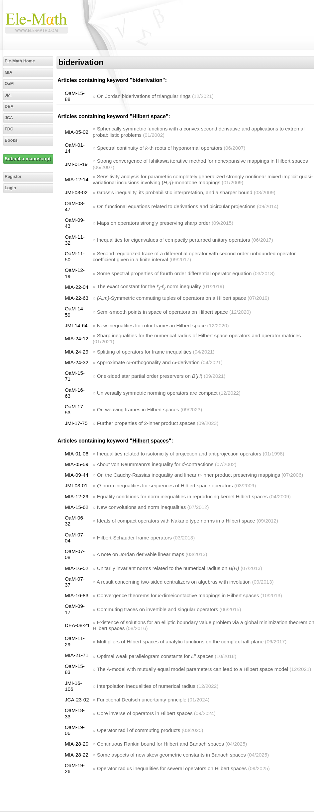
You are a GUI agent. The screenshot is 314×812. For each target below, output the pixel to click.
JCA (9, 118)
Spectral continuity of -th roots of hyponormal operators (159, 148)
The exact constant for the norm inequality (149, 286)
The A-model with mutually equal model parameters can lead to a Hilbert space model (192, 669)
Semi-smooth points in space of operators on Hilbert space (162, 312)
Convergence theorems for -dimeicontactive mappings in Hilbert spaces (178, 595)
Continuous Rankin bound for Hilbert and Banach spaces (160, 744)
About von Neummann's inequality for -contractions (155, 464)
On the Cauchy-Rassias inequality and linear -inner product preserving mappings (188, 475)
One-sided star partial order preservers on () (149, 376)
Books (11, 140)
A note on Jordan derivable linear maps (140, 554)
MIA (8, 72)
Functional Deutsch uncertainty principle (141, 699)
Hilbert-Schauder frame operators (134, 537)
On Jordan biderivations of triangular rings (144, 96)
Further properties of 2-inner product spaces (146, 423)
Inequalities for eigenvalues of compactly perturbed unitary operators (173, 240)
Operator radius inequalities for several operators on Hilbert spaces (172, 768)
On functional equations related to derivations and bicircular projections (176, 206)
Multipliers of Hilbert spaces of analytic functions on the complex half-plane (180, 641)
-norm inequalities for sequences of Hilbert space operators (165, 485)
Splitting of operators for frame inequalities (144, 352)
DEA (9, 106)
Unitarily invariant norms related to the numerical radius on (168, 568)
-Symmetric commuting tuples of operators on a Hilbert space (171, 298)
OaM (9, 83)
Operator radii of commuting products (138, 730)
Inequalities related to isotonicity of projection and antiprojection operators (179, 453)
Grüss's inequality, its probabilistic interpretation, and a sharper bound (175, 192)
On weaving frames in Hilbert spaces (138, 409)
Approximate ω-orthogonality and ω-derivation (148, 362)
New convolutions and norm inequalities (141, 507)
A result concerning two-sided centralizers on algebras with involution (174, 582)
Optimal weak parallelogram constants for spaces (155, 656)
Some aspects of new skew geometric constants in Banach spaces (171, 755)
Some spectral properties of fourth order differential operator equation (174, 273)
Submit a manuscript (28, 158)
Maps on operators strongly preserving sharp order (153, 223)
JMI (8, 95)
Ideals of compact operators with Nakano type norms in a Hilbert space (176, 521)
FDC (9, 129)
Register (13, 176)
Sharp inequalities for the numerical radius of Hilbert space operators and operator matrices (199, 335)
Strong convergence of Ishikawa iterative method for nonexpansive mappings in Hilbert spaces (202, 161)
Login (10, 188)
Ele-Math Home (20, 61)
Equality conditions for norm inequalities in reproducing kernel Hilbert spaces (182, 496)
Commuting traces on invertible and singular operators (157, 609)
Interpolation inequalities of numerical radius (146, 686)
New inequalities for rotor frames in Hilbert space (151, 325)
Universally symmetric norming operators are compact (157, 393)
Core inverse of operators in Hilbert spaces (145, 713)
